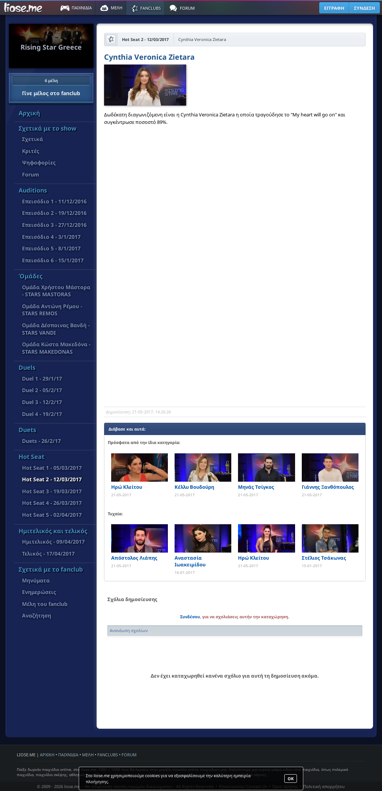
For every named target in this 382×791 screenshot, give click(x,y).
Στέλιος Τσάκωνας (324, 557)
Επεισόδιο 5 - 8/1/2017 (51, 248)
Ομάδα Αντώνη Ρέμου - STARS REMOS (52, 310)
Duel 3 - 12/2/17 (42, 402)
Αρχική (29, 113)
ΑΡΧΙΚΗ (47, 754)
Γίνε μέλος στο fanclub (51, 86)
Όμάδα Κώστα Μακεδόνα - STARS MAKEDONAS (56, 348)
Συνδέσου (190, 616)
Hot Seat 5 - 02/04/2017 (52, 514)
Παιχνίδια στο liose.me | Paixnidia (24, 8)
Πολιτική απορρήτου (324, 786)
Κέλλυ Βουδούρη (194, 487)
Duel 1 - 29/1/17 (42, 378)
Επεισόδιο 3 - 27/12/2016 (54, 224)
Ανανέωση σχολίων (129, 630)
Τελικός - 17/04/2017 (48, 553)
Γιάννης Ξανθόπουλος (328, 487)
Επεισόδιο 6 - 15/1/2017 (53, 260)
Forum (30, 174)
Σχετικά (32, 139)
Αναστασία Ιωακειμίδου (190, 561)
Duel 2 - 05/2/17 (42, 390)
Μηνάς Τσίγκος (256, 487)
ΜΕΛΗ (88, 754)
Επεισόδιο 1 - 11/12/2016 (54, 201)
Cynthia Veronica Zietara (149, 57)
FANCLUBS (107, 754)
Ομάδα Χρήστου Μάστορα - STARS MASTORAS (56, 291)
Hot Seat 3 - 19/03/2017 (52, 491)
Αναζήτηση (36, 615)
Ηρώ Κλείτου (126, 487)
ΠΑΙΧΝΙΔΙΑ (68, 754)
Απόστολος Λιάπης (134, 557)
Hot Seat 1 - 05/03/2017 (52, 467)
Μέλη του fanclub (45, 603)
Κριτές (30, 150)
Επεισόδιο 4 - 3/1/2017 (51, 236)
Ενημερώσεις (39, 591)
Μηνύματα (36, 580)
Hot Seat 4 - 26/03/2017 (52, 502)
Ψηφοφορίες (39, 162)
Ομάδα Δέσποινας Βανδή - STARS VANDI (56, 329)
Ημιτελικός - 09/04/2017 (53, 541)
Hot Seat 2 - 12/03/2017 (52, 479)
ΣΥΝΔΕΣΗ (364, 8)
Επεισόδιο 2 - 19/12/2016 (54, 212)
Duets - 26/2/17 (41, 440)
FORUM (129, 754)
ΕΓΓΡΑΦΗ (334, 8)
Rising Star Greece (51, 47)
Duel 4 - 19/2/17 (42, 414)
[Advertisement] (234, 347)
